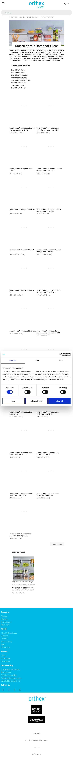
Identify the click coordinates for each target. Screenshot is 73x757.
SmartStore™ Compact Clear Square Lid (21, 413)
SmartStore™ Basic (17, 85)
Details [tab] (36, 360)
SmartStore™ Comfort (18, 83)
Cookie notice (36, 754)
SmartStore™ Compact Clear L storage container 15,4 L (48, 291)
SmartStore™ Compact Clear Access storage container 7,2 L (48, 332)
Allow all (59, 401)
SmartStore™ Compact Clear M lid (22, 291)
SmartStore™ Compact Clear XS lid (22, 210)
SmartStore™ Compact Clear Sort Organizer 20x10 (21, 454)
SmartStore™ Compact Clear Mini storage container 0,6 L (23, 129)
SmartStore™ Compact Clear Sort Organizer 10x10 (47, 413)
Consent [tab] (12, 360)
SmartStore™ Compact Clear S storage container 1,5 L (48, 210)
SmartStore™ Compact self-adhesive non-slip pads (21, 535)
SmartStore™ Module (18, 88)
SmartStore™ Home (17, 72)
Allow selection (36, 401)
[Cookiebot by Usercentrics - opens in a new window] (61, 354)
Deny (14, 401)
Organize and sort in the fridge (22, 582)
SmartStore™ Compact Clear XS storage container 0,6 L (49, 170)
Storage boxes (20, 65)
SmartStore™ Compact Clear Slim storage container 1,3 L (47, 129)
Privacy (36, 747)
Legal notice (36, 733)
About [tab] (60, 360)
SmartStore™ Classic (18, 70)
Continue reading (19, 588)
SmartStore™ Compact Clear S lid (22, 251)
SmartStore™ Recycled (19, 75)
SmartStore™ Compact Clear (21, 80)
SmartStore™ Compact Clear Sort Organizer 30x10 (47, 454)
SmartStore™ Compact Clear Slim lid (21, 170)
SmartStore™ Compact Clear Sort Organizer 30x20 (47, 494)
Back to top (57, 544)
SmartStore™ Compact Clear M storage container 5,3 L (48, 251)
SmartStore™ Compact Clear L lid (23, 331)
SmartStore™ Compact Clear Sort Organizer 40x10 (21, 494)
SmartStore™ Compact (19, 78)
